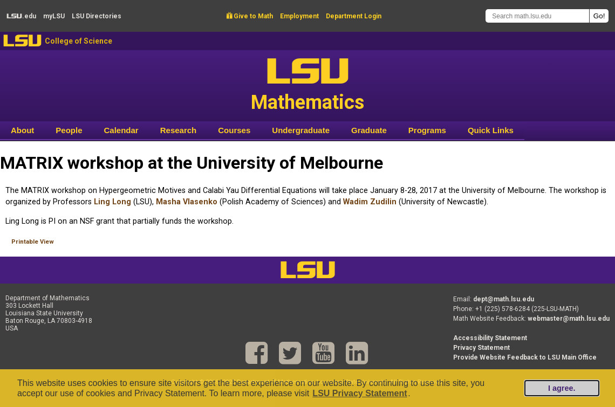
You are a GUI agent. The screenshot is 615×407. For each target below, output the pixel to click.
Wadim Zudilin (370, 201)
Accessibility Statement (490, 338)
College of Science (78, 41)
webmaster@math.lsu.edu (569, 318)
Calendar (121, 130)
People (69, 130)
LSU (22, 40)
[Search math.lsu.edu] (537, 16)
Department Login (353, 16)
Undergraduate (301, 130)
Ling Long (112, 201)
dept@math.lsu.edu (503, 299)
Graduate (369, 130)
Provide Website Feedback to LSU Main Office (525, 357)
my (54, 16)
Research (178, 130)
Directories (96, 16)
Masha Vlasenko (186, 201)
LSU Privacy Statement (359, 393)
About (22, 130)
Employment (299, 16)
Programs (427, 130)
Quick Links (491, 130)
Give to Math (250, 16)
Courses (234, 130)
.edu (21, 16)
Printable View (32, 241)
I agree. (561, 388)
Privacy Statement (481, 347)
